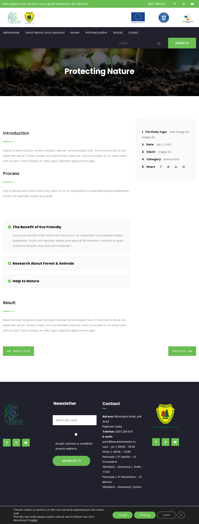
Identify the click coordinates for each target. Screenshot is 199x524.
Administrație (11, 32)
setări (34, 520)
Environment (172, 159)
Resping (145, 515)
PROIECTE (182, 43)
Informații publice (96, 32)
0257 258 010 (156, 4)
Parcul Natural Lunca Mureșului (45, 32)
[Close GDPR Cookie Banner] (181, 515)
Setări (166, 515)
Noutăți (117, 32)
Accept (122, 515)
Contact (133, 32)
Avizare (74, 32)
